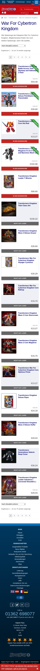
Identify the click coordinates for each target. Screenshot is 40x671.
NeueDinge (3, 2)
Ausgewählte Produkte (20, 547)
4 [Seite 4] (22, 57)
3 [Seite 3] (18, 57)
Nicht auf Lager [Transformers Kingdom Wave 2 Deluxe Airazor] (20, 251)
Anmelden (7, 13)
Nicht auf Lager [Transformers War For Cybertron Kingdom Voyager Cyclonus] (20, 278)
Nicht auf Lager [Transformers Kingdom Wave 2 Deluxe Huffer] (20, 443)
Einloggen (20, 535)
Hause (2, 13)
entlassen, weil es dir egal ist (16, 669)
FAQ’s (20, 578)
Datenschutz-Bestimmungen (20, 585)
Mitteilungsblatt (20, 557)
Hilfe (20, 580)
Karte (20, 635)
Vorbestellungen (20, 2)
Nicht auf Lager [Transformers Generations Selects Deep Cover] (20, 470)
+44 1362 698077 (12, 617)
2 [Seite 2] (14, 57)
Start (5, 18)
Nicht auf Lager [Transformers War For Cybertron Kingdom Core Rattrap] (20, 305)
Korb (20, 540)
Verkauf (28, 2)
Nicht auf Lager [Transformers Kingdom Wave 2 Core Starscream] (20, 333)
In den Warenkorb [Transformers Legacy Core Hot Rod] (20, 141)
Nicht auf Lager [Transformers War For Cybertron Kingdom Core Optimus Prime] (20, 388)
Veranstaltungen (19, 559)
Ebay (27, 605)
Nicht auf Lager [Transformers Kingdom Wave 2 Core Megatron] (20, 360)
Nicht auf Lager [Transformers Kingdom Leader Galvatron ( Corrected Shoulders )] (20, 497)
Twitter (17, 605)
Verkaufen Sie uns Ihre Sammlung (20, 554)
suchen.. (27, 41)
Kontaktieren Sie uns (5, 13)
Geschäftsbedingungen (20, 573)
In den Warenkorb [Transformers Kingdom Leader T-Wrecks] (20, 196)
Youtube (22, 605)
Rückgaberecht (20, 576)
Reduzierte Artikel (20, 552)
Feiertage (20, 588)
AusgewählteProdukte (10, 2)
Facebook (12, 605)
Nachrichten (10, 13)
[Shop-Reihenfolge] (13, 46)
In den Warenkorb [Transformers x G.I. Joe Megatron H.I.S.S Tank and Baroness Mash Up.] (20, 168)
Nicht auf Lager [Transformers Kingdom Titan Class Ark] (20, 223)
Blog (20, 564)
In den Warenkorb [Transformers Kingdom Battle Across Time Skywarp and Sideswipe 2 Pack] (20, 86)
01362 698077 (20, 613)
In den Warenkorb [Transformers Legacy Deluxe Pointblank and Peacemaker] (20, 114)
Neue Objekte (20, 549)
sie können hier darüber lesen (26, 666)
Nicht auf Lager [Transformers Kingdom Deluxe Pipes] (20, 415)
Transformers (13, 18)
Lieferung (20, 571)
